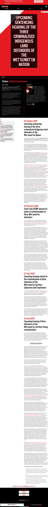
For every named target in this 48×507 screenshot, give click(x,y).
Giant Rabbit (27, 500)
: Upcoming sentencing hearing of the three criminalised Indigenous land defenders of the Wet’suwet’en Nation (7, 126)
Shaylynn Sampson (35, 222)
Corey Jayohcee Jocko (44, 222)
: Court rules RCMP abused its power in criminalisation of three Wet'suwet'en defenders (7, 130)
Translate (45, 12)
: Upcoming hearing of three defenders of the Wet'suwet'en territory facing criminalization (7, 140)
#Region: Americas (19, 486)
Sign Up (24, 495)
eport (26, 173)
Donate (18, 8)
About (1, 123)
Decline (41, 1)
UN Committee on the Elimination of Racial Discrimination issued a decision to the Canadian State (36, 395)
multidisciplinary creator (39, 367)
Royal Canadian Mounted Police (34, 236)
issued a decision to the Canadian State (33, 166)
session (45, 171)
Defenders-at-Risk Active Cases (35, 504)
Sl (38, 290)
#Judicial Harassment (31, 486)
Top (1, 122)
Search (42, 8)
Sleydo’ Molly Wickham (39, 185)
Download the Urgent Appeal (36, 343)
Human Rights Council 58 (39, 171)
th (43, 171)
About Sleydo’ (3, 77)
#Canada (23, 486)
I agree (36, 1)
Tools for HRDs (6, 8)
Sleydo (25, 346)
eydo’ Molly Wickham (42, 290)
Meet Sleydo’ (29, 104)
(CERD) (25, 166)
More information (7, 3)
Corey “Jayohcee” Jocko (33, 186)
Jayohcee (45, 420)
